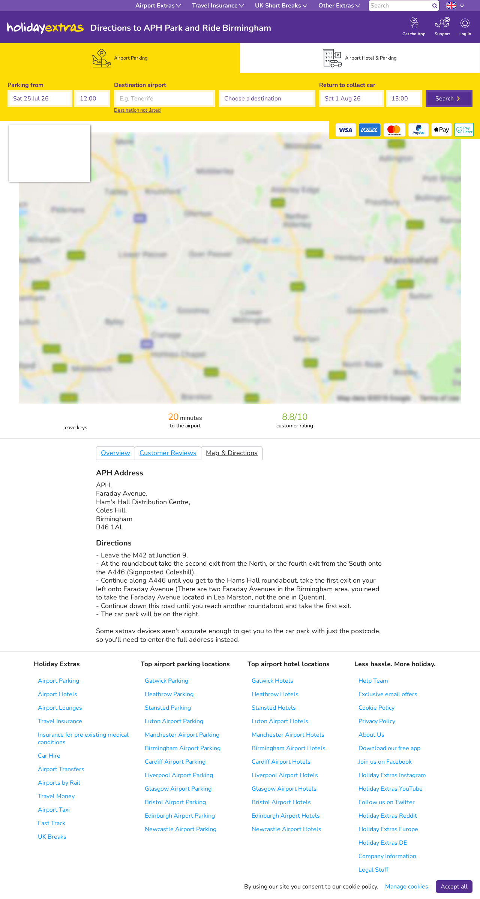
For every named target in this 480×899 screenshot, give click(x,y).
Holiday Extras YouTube (390, 789)
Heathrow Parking (169, 694)
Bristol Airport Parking (175, 802)
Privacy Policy (376, 721)
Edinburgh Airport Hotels (286, 816)
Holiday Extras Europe (388, 829)
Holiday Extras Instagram (392, 775)
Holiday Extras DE (382, 843)
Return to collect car (347, 85)
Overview (115, 452)
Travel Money (56, 796)
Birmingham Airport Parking (182, 748)
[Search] (399, 5)
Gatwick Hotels (272, 681)
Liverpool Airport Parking (179, 775)
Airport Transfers (61, 769)
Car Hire (49, 756)
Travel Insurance (60, 721)
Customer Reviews (168, 452)
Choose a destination (248, 85)
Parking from (26, 85)
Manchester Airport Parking (182, 735)
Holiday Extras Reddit (387, 816)
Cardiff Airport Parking (175, 762)
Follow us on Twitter (386, 802)
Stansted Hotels (274, 708)
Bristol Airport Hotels (281, 802)
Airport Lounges (60, 708)
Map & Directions (232, 452)
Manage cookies (406, 886)
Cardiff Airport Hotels (281, 762)
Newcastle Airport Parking (180, 829)
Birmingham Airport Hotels (289, 748)
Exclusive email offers (387, 694)
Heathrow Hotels (275, 694)
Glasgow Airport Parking (178, 789)
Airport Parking (58, 681)
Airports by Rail (59, 783)
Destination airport (140, 85)
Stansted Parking (168, 708)
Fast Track (51, 823)
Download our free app (389, 748)
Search (444, 98)
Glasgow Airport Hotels (284, 789)
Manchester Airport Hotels (288, 735)
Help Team (373, 681)
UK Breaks (52, 837)
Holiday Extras (45, 28)
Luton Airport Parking (174, 721)
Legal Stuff (373, 870)
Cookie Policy (376, 708)
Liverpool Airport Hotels (285, 775)
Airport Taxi (54, 810)
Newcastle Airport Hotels (286, 829)
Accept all (454, 887)
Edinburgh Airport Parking (180, 816)
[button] (40, 98)
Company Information (387, 856)
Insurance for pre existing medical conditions (83, 738)
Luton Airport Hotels (280, 721)
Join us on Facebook (385, 762)
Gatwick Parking (166, 681)
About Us (371, 735)
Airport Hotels (57, 694)
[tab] (120, 58)
